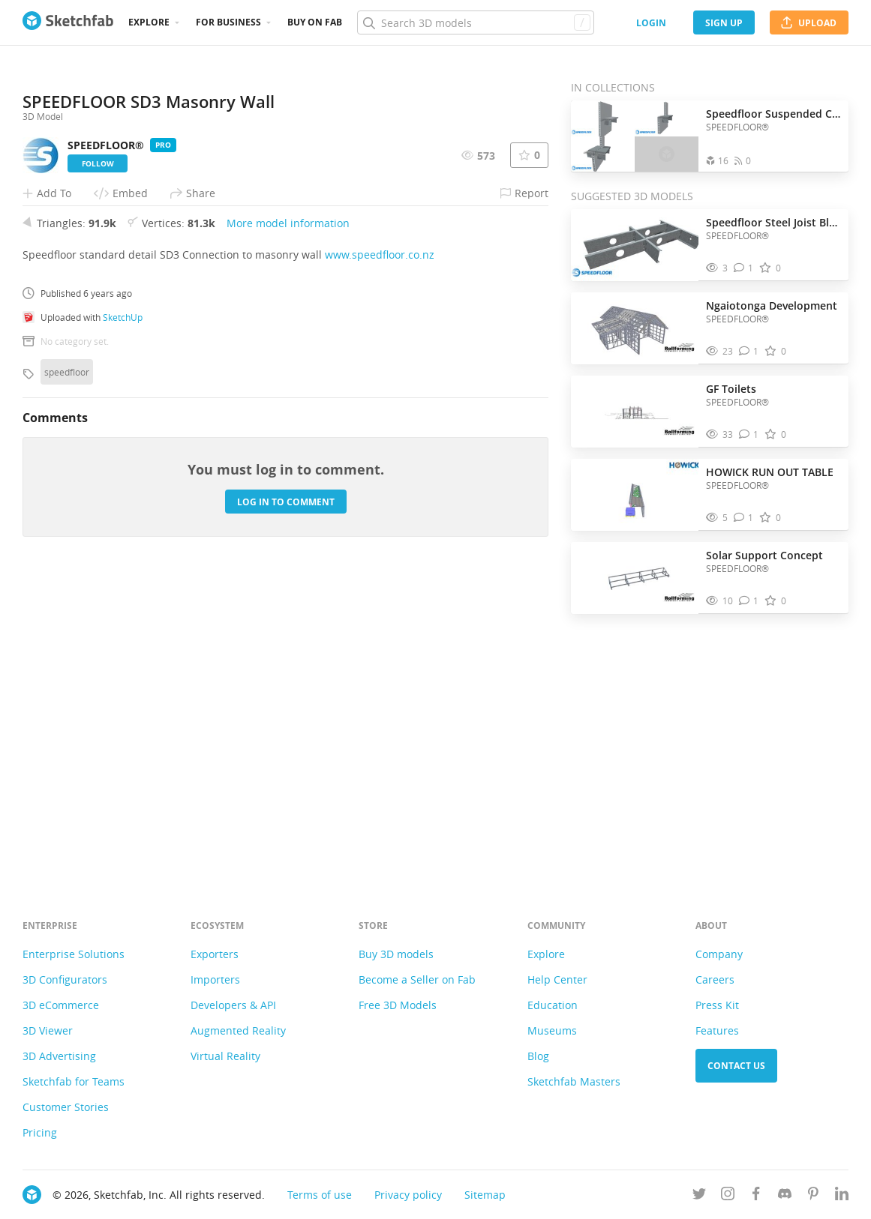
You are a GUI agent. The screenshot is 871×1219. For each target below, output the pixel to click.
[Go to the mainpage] (68, 22)
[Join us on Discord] (784, 1196)
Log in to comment (286, 795)
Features (717, 1030)
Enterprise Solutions (74, 954)
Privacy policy (408, 1195)
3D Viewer (48, 1030)
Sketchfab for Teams (74, 1081)
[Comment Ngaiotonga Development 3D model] (749, 351)
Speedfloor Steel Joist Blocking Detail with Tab (773, 222)
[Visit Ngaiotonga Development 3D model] (634, 328)
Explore (149, 22)
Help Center (557, 979)
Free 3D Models (398, 1005)
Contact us (736, 1065)
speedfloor (66, 666)
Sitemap (485, 1195)
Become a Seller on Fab (417, 979)
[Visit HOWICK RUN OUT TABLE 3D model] (634, 495)
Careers (714, 979)
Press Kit (717, 1005)
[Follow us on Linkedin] (841, 1196)
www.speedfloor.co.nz (379, 549)
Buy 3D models (396, 954)
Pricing (40, 1132)
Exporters (215, 954)
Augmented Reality (238, 1030)
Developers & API (233, 1005)
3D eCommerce (61, 1005)
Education (552, 1005)
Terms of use (319, 1195)
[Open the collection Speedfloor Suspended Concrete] (634, 136)
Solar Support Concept (764, 555)
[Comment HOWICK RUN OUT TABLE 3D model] (744, 517)
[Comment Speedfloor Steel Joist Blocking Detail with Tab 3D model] (744, 268)
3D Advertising (59, 1056)
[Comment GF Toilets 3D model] (749, 434)
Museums (552, 1030)
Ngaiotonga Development (771, 305)
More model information (288, 518)
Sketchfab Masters (573, 1081)
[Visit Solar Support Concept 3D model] (634, 578)
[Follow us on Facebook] (756, 1196)
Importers (215, 979)
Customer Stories (66, 1107)
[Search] (475, 22)
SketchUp (123, 612)
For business (228, 22)
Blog (538, 1056)
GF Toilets (731, 389)
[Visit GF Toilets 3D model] (634, 412)
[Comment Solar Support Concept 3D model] (749, 601)
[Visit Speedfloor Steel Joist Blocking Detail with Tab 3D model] (634, 245)
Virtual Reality (225, 1056)
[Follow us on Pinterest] (813, 1196)
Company (719, 954)
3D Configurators (65, 979)
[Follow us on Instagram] (727, 1196)
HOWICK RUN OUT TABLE (769, 472)
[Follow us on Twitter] (699, 1196)
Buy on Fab (314, 22)
